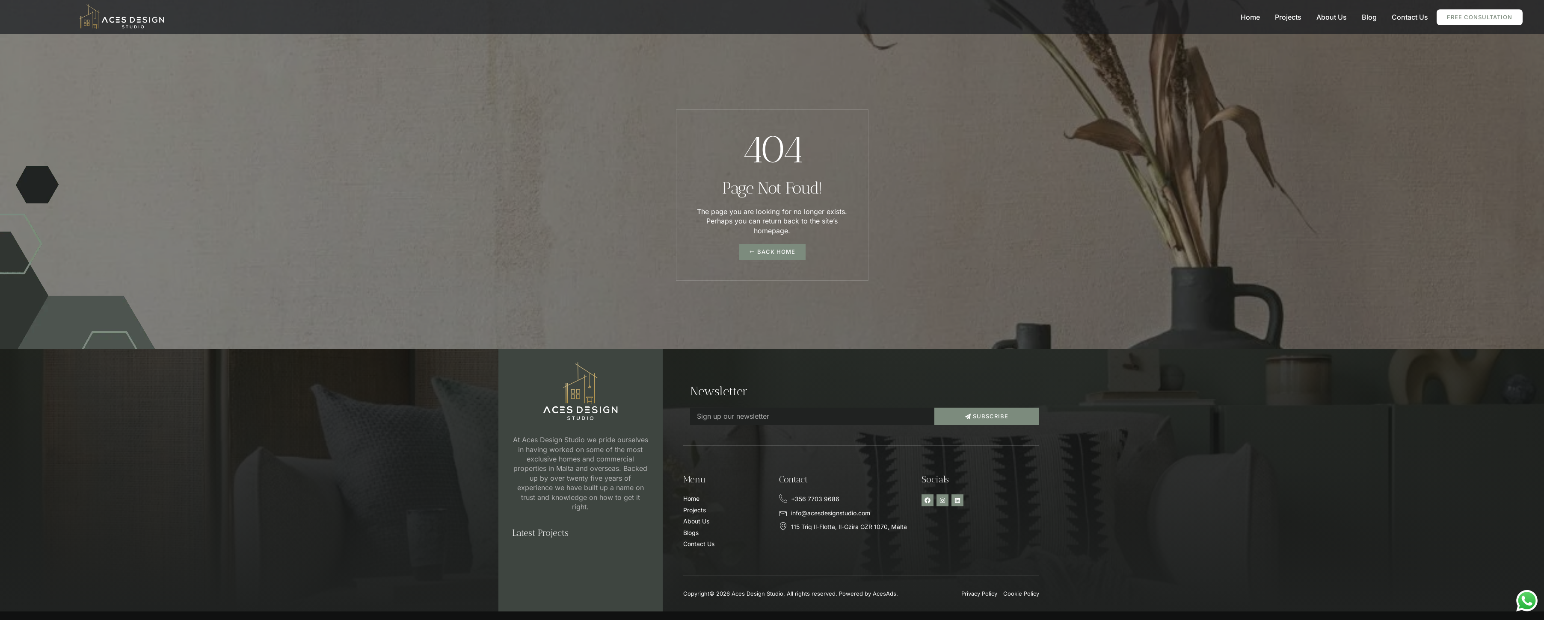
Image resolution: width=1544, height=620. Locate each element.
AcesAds (884, 593)
